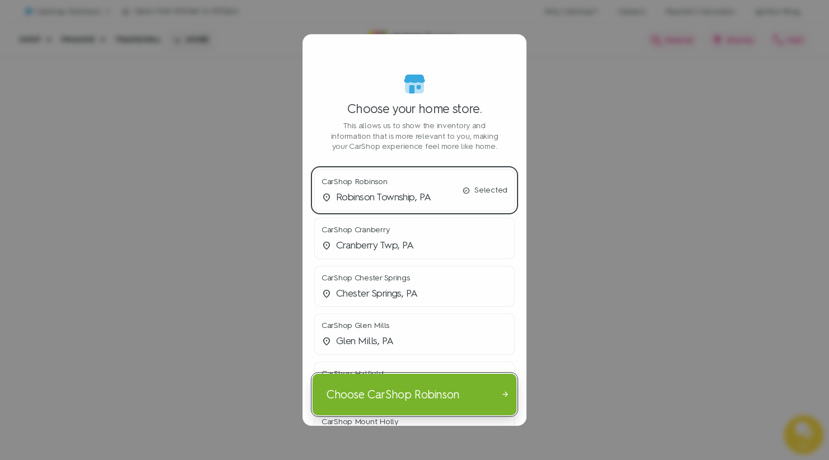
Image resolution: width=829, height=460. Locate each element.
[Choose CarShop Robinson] (414, 394)
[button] (414, 190)
